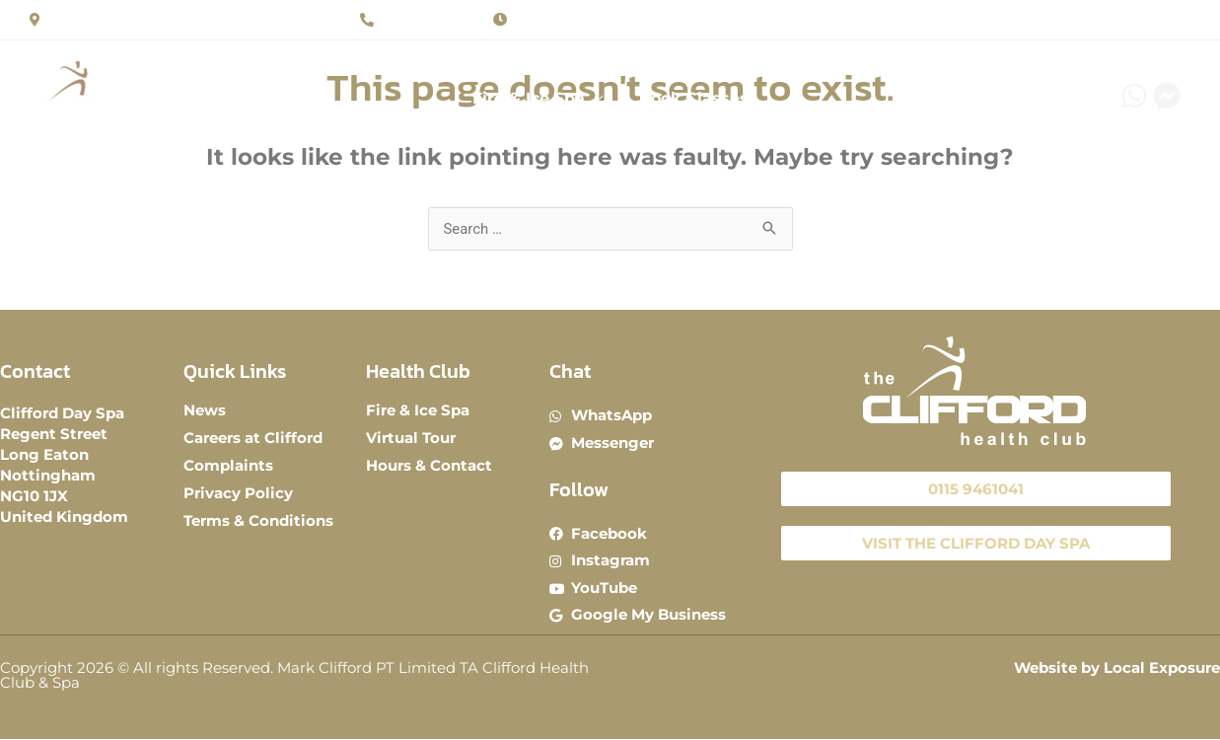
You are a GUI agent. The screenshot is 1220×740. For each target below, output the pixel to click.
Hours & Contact (429, 465)
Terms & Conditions (258, 520)
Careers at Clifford (253, 437)
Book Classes (692, 102)
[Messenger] (1167, 95)
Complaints (228, 465)
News (204, 410)
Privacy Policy (238, 492)
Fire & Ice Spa (530, 102)
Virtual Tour (411, 437)
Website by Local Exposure (1117, 668)
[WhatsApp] (1134, 95)
